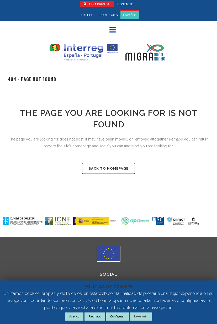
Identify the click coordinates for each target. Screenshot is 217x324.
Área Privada (99, 4)
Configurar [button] (117, 316)
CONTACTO (126, 4)
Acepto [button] (74, 316)
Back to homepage (108, 168)
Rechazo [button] (95, 316)
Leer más (141, 316)
